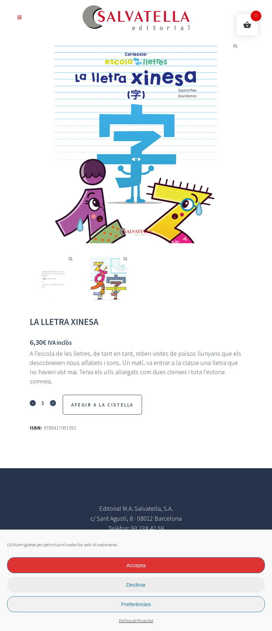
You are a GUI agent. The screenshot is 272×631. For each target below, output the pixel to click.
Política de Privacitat (136, 621)
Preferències (136, 604)
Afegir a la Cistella (102, 405)
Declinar (136, 585)
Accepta (136, 565)
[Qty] (43, 402)
